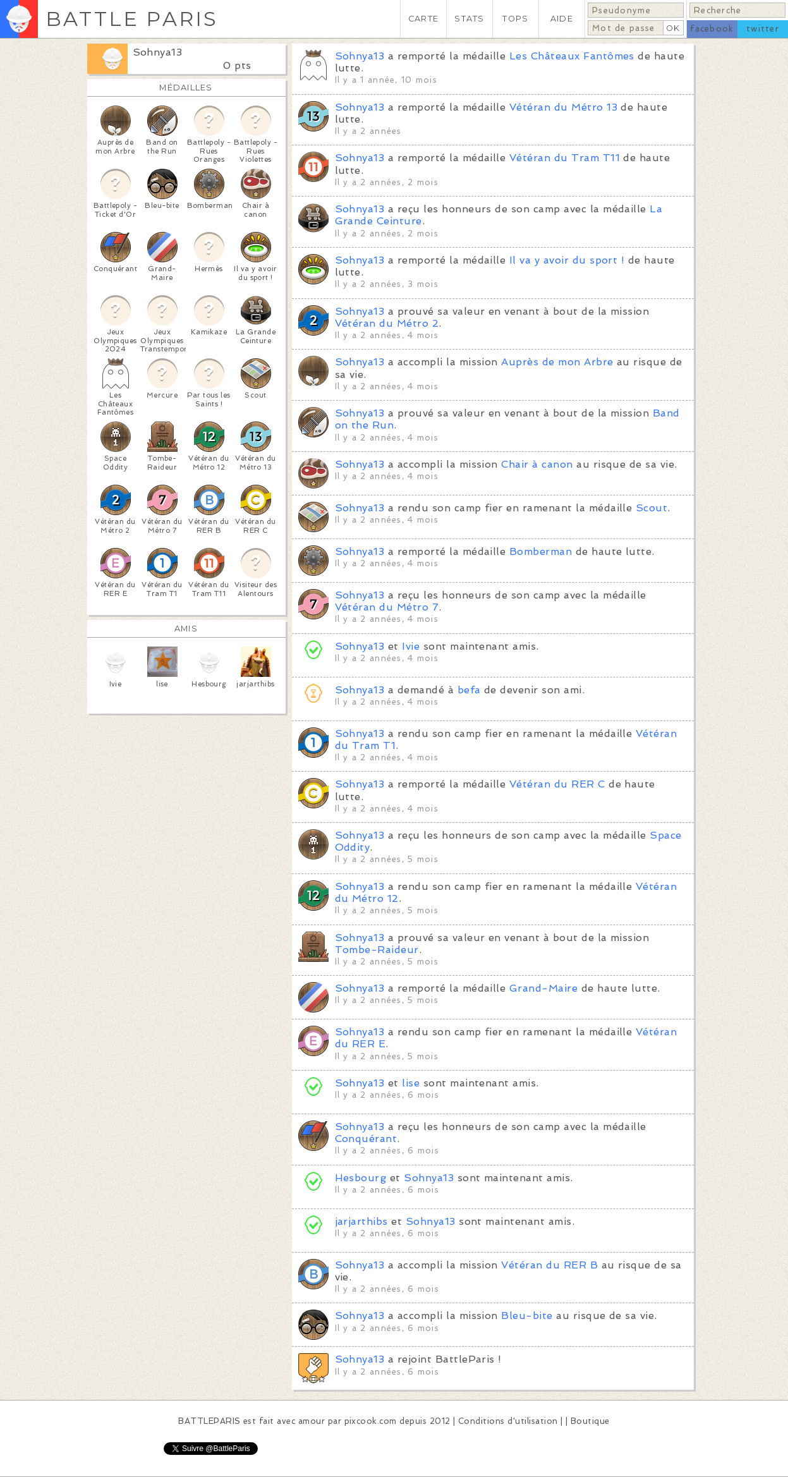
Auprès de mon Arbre (557, 362)
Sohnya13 (158, 52)
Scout (651, 508)
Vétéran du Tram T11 (564, 158)
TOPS (515, 18)
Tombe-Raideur (377, 950)
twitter (762, 28)
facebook (712, 28)
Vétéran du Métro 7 (387, 607)
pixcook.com (370, 1421)
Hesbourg (361, 1178)
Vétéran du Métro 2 (387, 323)
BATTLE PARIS (131, 18)
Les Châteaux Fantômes (571, 56)
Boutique (590, 1421)
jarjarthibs (361, 1221)
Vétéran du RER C (557, 784)
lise (411, 1083)
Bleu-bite (526, 1316)
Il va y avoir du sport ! (567, 260)
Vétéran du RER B (549, 1265)
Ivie (411, 646)
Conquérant (366, 1139)
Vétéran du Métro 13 (563, 107)
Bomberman (540, 551)
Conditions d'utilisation (508, 1421)
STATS (469, 18)
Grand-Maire (543, 988)
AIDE (561, 18)
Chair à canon (537, 464)
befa (469, 690)
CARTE (423, 18)
